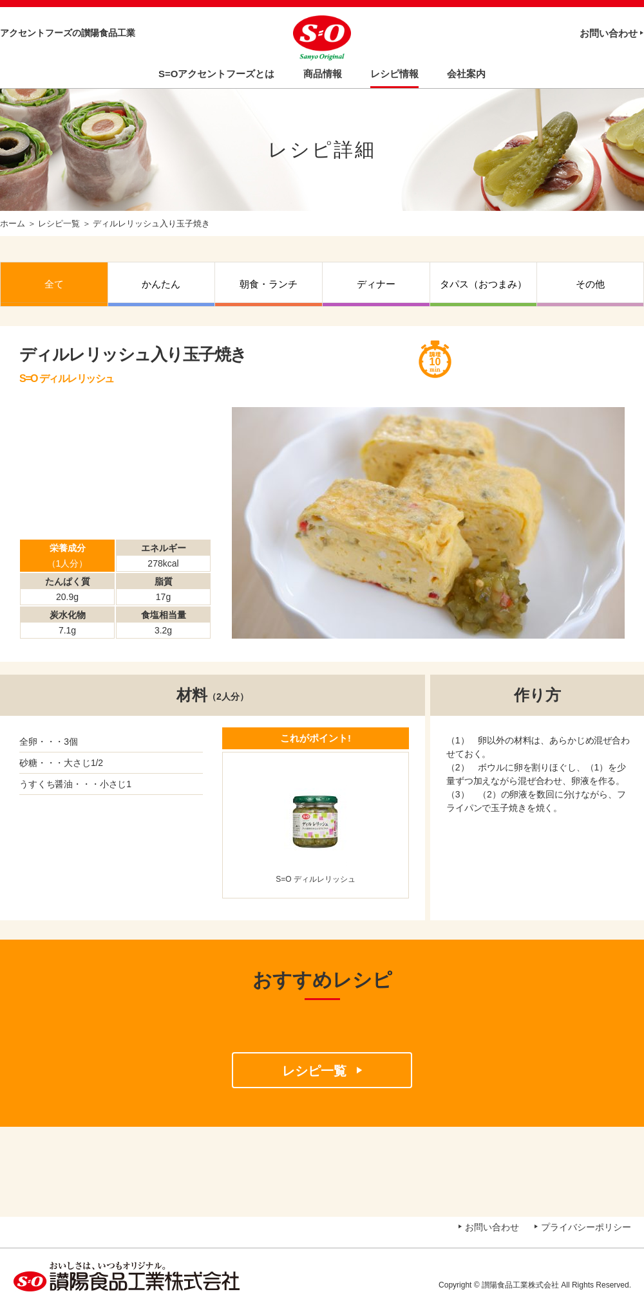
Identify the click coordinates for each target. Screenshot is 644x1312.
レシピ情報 (394, 73)
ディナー (376, 283)
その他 (590, 283)
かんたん (161, 283)
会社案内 (466, 73)
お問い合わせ (609, 33)
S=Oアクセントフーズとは (216, 73)
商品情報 (322, 73)
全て (54, 283)
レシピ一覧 (59, 223)
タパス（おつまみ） (483, 283)
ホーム (12, 223)
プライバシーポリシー (586, 1227)
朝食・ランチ (269, 283)
